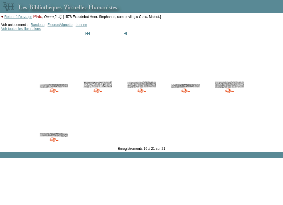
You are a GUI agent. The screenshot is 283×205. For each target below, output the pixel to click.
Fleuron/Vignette (60, 25)
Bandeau (37, 25)
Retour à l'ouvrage (18, 17)
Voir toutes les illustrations (21, 29)
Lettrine (81, 25)
